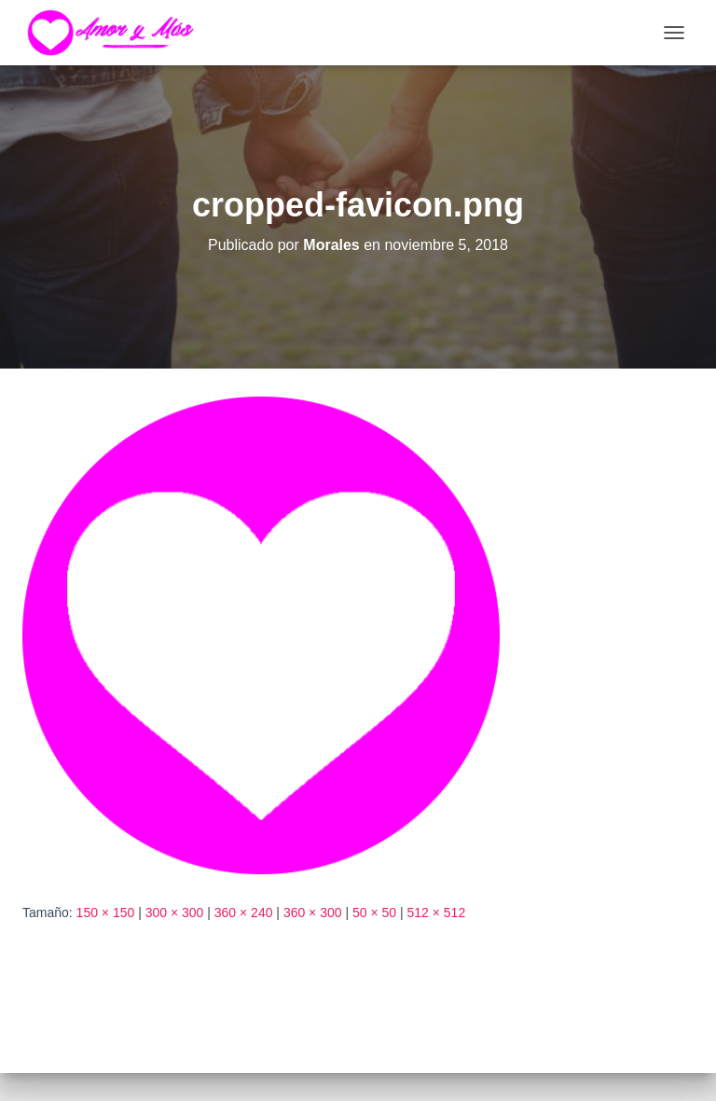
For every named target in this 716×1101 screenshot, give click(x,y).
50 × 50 (374, 912)
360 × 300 (312, 912)
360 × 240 (243, 912)
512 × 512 (436, 912)
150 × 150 (105, 912)
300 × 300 (174, 912)
